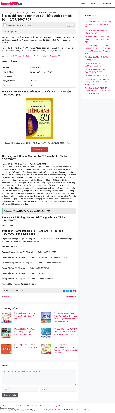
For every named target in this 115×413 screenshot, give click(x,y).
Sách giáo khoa (11, 13)
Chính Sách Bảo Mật (23, 406)
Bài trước (7, 296)
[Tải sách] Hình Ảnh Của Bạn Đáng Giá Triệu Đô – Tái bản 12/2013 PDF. (98, 24)
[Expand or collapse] (74, 31)
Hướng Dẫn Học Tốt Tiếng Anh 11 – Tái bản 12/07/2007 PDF (37, 56)
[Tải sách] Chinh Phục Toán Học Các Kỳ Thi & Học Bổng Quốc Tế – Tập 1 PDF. (25, 331)
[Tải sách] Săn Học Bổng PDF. (96, 76)
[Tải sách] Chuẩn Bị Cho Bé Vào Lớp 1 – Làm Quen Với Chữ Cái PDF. (24, 316)
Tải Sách (95, 3)
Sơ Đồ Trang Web (54, 406)
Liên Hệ (11, 406)
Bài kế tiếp (70, 296)
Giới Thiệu (3, 406)
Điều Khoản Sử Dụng (39, 406)
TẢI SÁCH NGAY (39, 149)
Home (83, 4)
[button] (39, 149)
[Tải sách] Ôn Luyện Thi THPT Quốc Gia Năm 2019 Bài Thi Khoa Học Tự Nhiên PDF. (65, 331)
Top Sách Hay (107, 4)
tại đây (36, 241)
